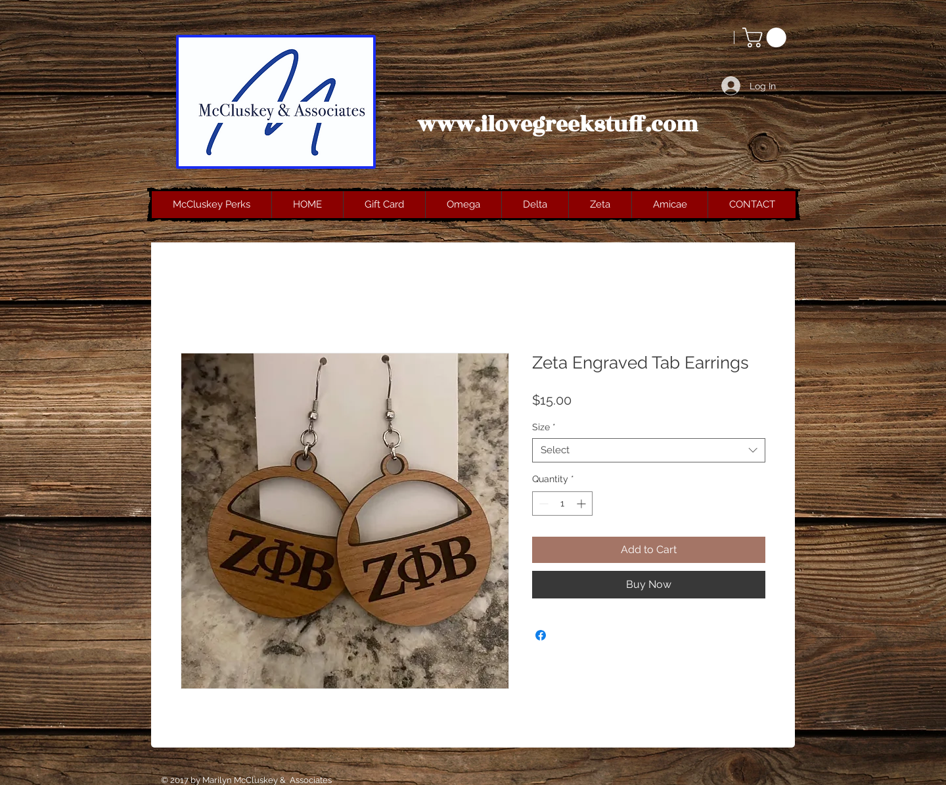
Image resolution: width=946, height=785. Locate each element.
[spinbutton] (562, 503)
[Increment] (582, 503)
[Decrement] (542, 503)
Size (544, 427)
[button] (766, 37)
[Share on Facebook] (541, 635)
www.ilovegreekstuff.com (557, 124)
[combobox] (648, 450)
